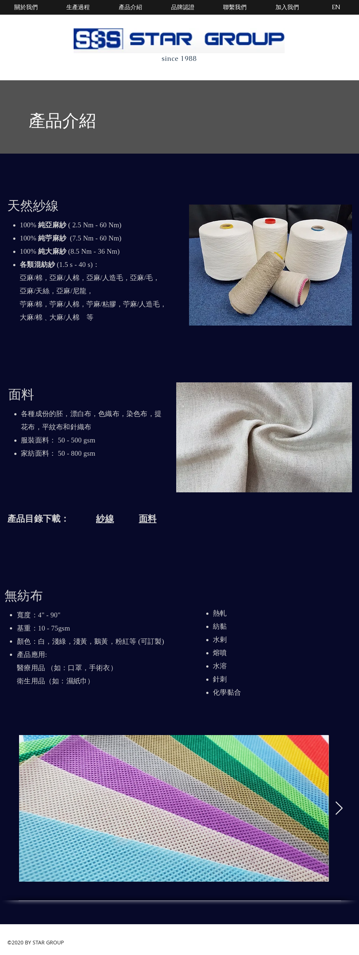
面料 (147, 519)
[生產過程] (78, 7)
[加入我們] (287, 7)
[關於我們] (26, 7)
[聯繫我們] (235, 7)
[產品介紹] (130, 7)
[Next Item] (339, 808)
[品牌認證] (183, 7)
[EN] (336, 7)
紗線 (105, 519)
